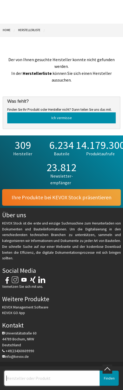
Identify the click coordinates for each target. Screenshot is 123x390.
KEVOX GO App (13, 313)
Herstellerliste (29, 30)
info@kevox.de (17, 356)
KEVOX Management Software (25, 307)
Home (6, 30)
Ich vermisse (61, 117)
